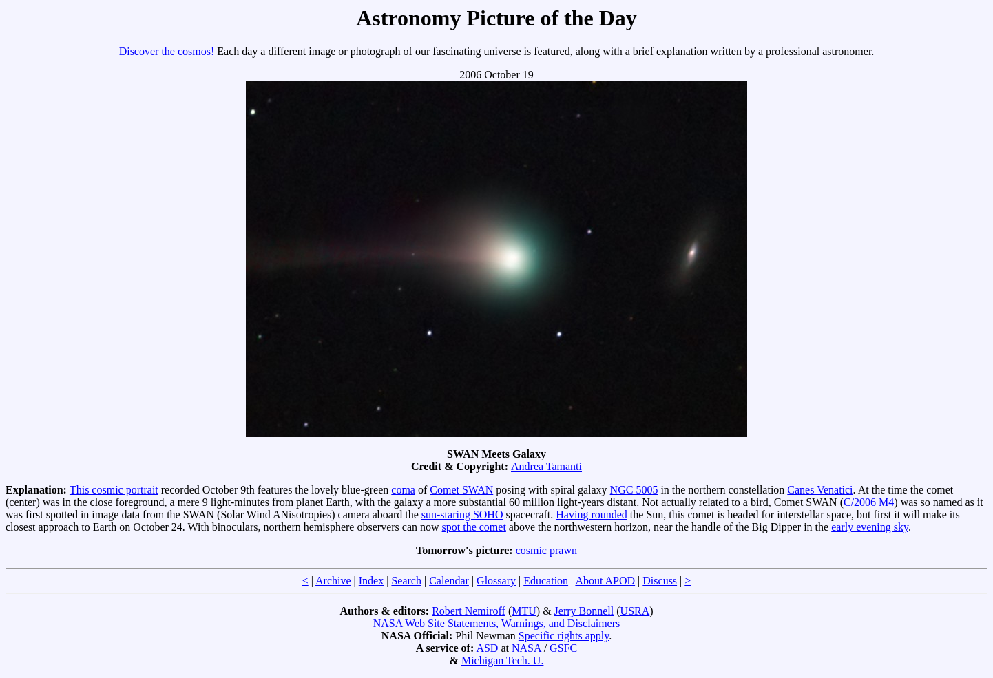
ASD (487, 648)
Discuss (659, 580)
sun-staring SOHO (462, 514)
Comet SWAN (461, 490)
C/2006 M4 (869, 502)
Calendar (449, 580)
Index (371, 580)
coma (403, 490)
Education (545, 580)
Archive (333, 580)
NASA (526, 648)
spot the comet (474, 527)
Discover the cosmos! (167, 51)
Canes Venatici (820, 490)
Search (406, 580)
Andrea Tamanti (546, 466)
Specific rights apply (564, 636)
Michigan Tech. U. (502, 660)
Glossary (496, 580)
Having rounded (591, 514)
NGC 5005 (634, 490)
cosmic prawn (546, 550)
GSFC (563, 648)
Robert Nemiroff (468, 611)
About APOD (605, 580)
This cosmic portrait (114, 490)
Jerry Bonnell (584, 611)
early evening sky (869, 527)
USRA (635, 611)
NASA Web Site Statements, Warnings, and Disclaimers (496, 623)
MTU (524, 611)
